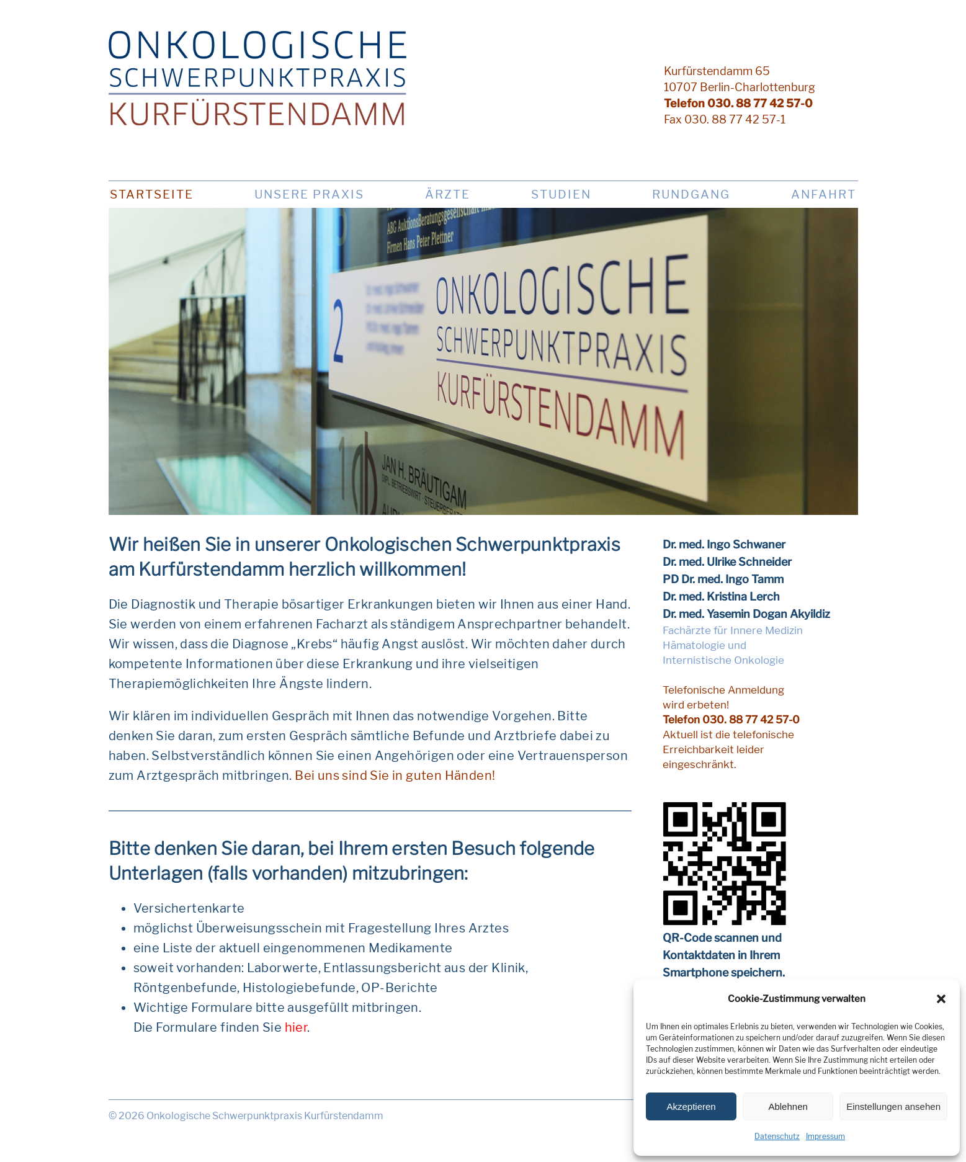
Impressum (825, 1136)
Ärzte (447, 194)
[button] (941, 999)
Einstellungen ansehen (893, 1106)
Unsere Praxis (309, 194)
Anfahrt (823, 194)
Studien (561, 194)
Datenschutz (777, 1136)
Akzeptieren (690, 1106)
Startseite (152, 194)
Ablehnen (787, 1106)
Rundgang (691, 194)
